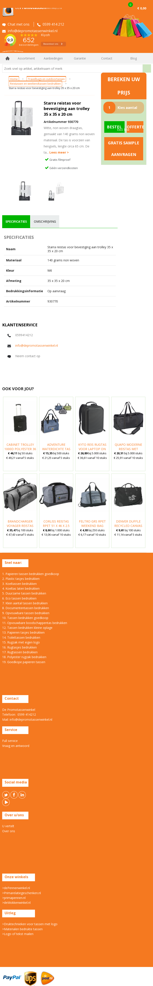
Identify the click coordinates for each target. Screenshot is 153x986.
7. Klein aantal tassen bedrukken (25, 603)
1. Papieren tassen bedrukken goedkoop (30, 574)
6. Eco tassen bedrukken (19, 598)
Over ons (8, 831)
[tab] (16, 221)
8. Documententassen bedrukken (25, 608)
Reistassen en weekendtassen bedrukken (35, 84)
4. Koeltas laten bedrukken (21, 588)
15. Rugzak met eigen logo (21, 642)
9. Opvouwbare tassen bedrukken (25, 613)
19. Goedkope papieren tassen (23, 662)
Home (7, 58)
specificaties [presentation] (16, 221)
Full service (10, 741)
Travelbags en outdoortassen (46, 79)
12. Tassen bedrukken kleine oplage (27, 628)
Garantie (80, 58)
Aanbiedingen (53, 58)
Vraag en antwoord (15, 746)
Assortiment (26, 58)
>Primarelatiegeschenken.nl (21, 893)
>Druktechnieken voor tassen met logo (29, 924)
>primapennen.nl (14, 898)
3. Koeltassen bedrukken (19, 584)
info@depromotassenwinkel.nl (36, 345)
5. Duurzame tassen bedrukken (24, 593)
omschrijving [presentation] (45, 221)
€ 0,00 (141, 8)
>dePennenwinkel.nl (16, 888)
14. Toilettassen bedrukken (21, 637)
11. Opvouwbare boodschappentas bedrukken (34, 623)
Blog (133, 58)
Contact (106, 58)
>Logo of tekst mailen (17, 934)
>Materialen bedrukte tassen (22, 929)
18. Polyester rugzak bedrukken (24, 657)
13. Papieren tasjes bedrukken (23, 632)
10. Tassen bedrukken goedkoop (25, 618)
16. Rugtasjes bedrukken (19, 647)
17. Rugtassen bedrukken (20, 652)
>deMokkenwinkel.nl (16, 902)
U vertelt (8, 826)
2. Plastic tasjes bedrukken (21, 579)
